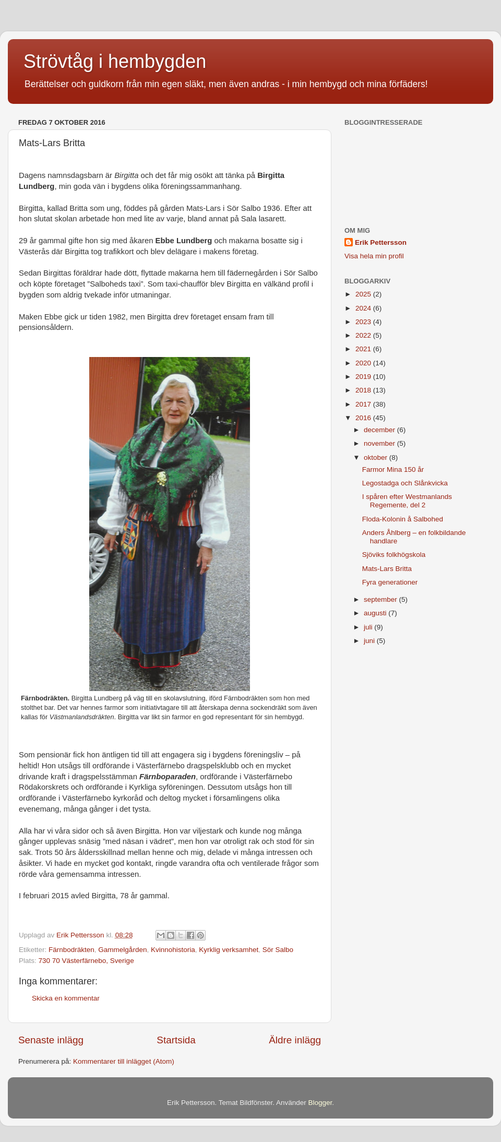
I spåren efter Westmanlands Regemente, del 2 (407, 501)
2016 (364, 418)
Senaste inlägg (51, 1039)
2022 (364, 335)
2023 (364, 322)
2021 (364, 349)
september (381, 599)
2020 (364, 363)
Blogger (320, 1103)
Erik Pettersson (381, 242)
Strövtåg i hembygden (114, 61)
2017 (364, 404)
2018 (364, 390)
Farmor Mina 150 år (393, 469)
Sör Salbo (278, 950)
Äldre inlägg (295, 1039)
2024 (364, 308)
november (380, 443)
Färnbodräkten (71, 950)
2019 (364, 376)
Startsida (176, 1039)
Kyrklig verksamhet (228, 950)
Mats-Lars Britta (387, 569)
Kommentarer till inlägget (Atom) (123, 1061)
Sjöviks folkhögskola (394, 554)
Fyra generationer (390, 582)
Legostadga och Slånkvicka (405, 483)
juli (369, 627)
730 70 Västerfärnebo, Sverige (86, 961)
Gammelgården (122, 950)
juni (370, 641)
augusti (376, 613)
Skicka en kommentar (66, 998)
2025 (364, 294)
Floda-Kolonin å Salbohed (402, 519)
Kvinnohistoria (173, 950)
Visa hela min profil (374, 256)
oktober (376, 457)
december (380, 430)
